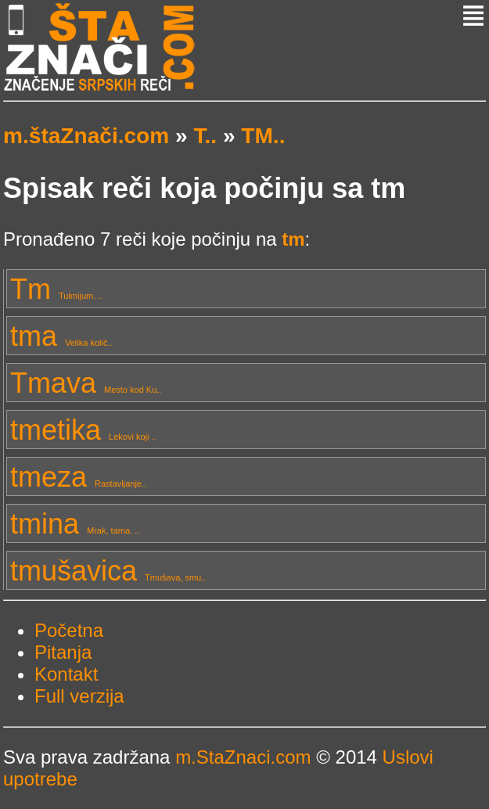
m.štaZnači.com (86, 136)
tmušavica (108, 571)
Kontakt (66, 674)
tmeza (78, 477)
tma (61, 336)
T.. (205, 136)
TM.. (263, 136)
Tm (56, 289)
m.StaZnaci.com (243, 757)
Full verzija (79, 696)
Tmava (85, 383)
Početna (68, 630)
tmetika (83, 430)
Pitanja (63, 652)
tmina (74, 524)
